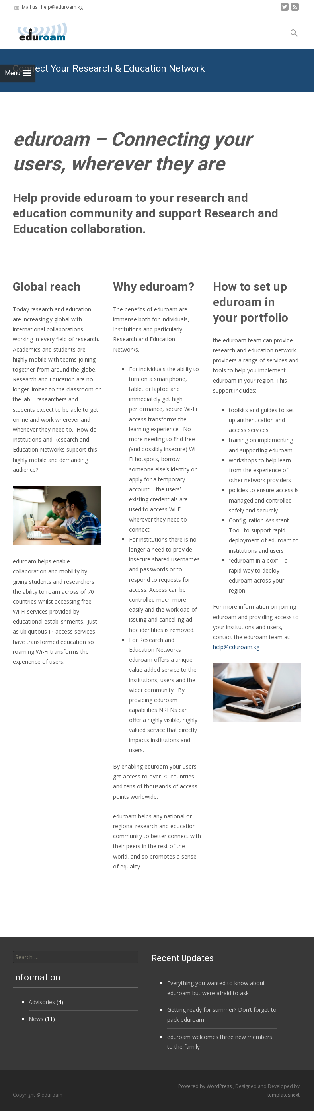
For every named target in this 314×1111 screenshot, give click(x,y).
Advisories (42, 1002)
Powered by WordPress (205, 1086)
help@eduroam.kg (236, 647)
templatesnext (283, 1094)
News (36, 1019)
